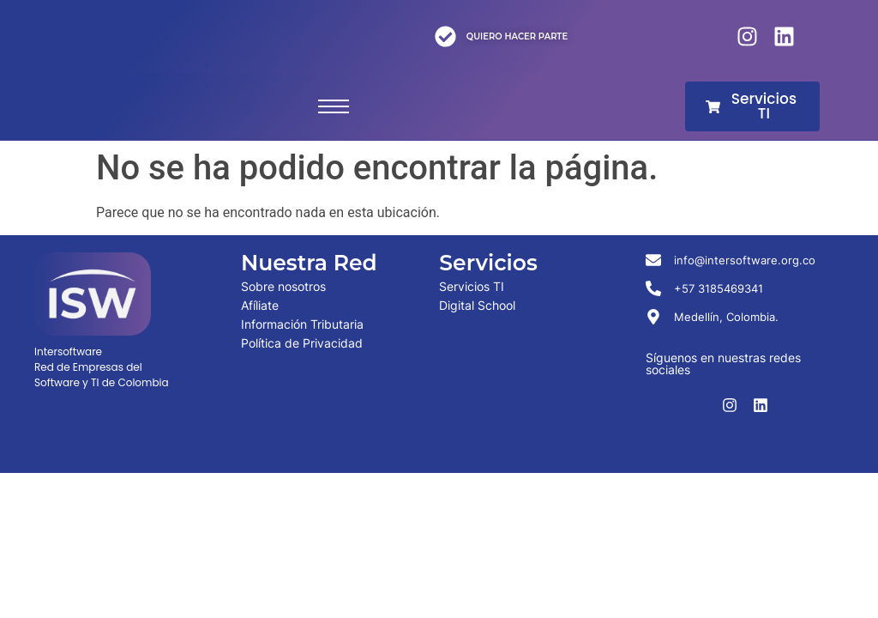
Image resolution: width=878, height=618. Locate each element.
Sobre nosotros (283, 286)
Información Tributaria (302, 324)
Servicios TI (471, 286)
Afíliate (260, 305)
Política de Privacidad (302, 343)
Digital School (477, 305)
